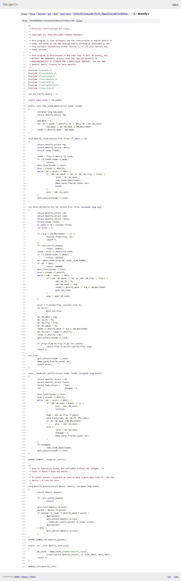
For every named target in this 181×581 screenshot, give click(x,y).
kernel (41, 13)
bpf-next (65, 13)
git (49, 13)
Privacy (24, 576)
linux (24, 13)
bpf (55, 13)
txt (169, 576)
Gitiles (17, 576)
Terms (33, 576)
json (176, 576)
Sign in (175, 4)
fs (134, 13)
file (79, 21)
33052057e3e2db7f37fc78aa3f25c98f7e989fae (100, 13)
